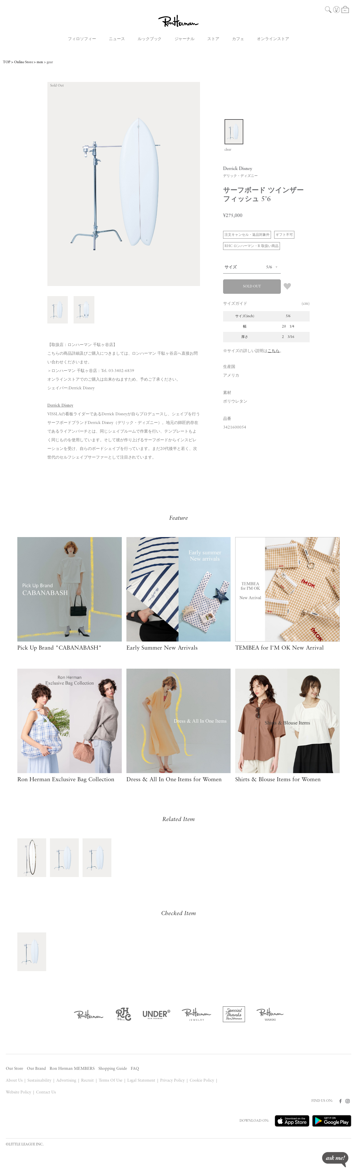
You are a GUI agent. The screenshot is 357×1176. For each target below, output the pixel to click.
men (40, 62)
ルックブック (150, 39)
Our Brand (36, 1069)
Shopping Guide (112, 1069)
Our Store (14, 1069)
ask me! (335, 1159)
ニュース (117, 39)
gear (50, 62)
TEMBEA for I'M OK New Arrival (279, 648)
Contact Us (46, 1092)
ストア (213, 39)
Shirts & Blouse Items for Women (278, 780)
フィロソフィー (82, 39)
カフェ (238, 39)
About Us (14, 1080)
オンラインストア (273, 39)
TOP (6, 62)
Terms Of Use (110, 1080)
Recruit (87, 1080)
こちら (274, 351)
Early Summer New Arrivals (162, 648)
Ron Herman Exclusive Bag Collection (65, 780)
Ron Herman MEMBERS (72, 1069)
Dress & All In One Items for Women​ (174, 780)
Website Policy (18, 1092)
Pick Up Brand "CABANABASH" (59, 648)
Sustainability (39, 1080)
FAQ (135, 1069)
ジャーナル (185, 39)
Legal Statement (141, 1080)
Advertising (66, 1080)
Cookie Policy (202, 1080)
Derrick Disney (60, 405)
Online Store (23, 62)
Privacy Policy (172, 1080)
